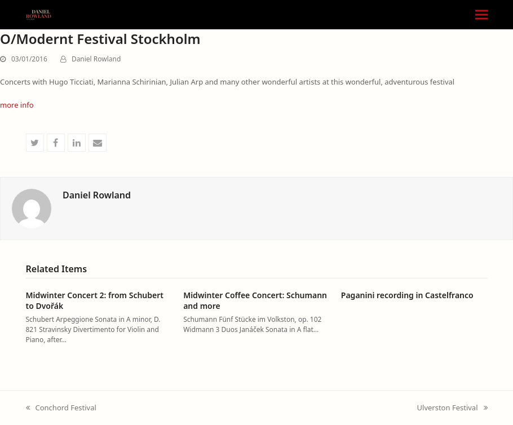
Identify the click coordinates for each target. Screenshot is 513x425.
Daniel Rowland (96, 59)
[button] (481, 15)
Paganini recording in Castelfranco (407, 295)
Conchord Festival (61, 408)
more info (17, 105)
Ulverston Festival (452, 408)
